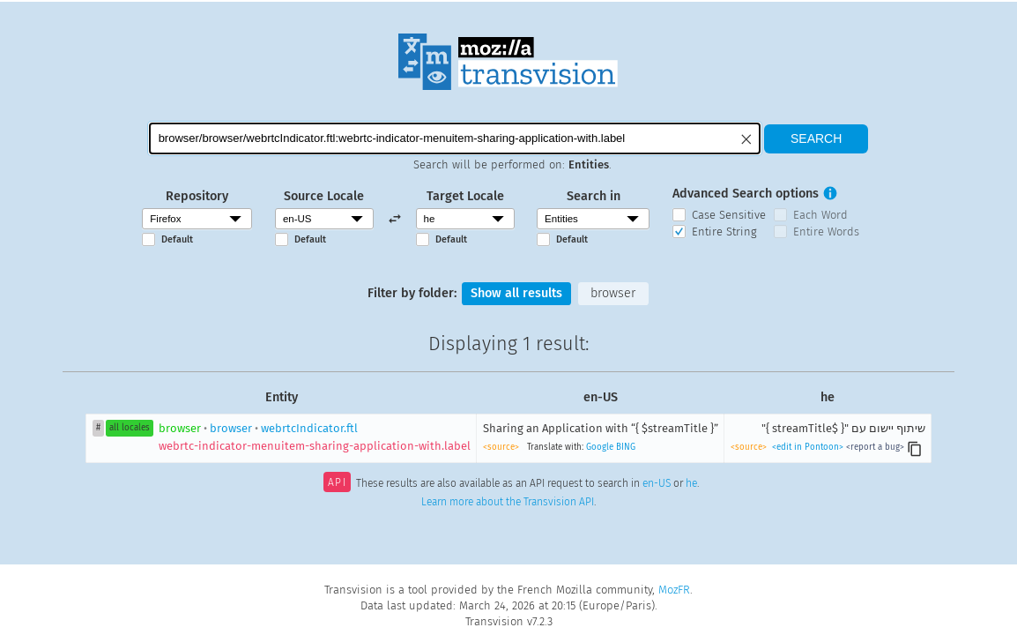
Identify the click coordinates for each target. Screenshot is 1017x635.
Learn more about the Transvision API (507, 502)
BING (625, 447)
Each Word (820, 214)
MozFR (674, 589)
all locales (129, 427)
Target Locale (465, 196)
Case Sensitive (729, 214)
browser (612, 293)
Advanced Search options (745, 193)
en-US (656, 484)
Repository (197, 196)
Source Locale (324, 196)
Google (599, 447)
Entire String (724, 231)
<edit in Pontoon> (807, 447)
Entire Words (826, 231)
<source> (501, 447)
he (691, 484)
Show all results (516, 293)
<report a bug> (875, 447)
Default (177, 239)
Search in (593, 196)
